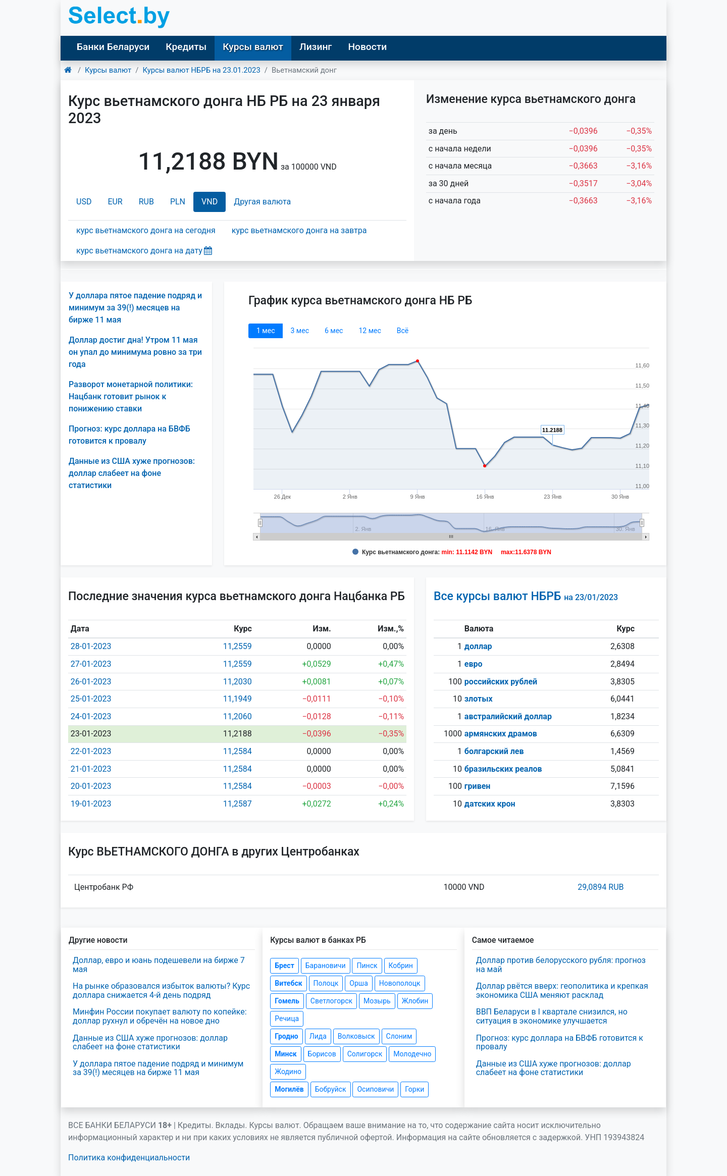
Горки (414, 1089)
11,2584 (237, 751)
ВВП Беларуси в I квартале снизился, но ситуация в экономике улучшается (552, 1016)
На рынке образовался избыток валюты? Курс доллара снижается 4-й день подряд (161, 990)
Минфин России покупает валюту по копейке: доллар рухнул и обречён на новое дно (160, 1016)
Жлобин (415, 1001)
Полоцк (326, 983)
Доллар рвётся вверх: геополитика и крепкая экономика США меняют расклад (562, 990)
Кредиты (186, 46)
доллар (478, 646)
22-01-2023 (91, 751)
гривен (477, 786)
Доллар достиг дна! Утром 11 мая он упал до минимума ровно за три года (135, 352)
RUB (146, 201)
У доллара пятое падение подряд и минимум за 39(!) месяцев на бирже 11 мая (135, 308)
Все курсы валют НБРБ (526, 596)
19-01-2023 (91, 804)
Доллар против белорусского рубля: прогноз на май (561, 964)
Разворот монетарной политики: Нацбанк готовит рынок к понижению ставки (131, 396)
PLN (177, 201)
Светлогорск (331, 1001)
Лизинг (315, 46)
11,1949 (237, 699)
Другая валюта (262, 201)
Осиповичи (375, 1089)
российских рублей (500, 681)
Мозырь (377, 1001)
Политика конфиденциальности (129, 1157)
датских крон (489, 804)
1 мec (265, 331)
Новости (367, 46)
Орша (358, 983)
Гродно (286, 1036)
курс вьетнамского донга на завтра (299, 230)
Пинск (366, 965)
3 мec (299, 331)
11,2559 (237, 646)
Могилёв (289, 1089)
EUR (115, 201)
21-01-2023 (91, 769)
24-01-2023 (91, 716)
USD (83, 201)
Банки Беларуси (113, 46)
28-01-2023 (91, 646)
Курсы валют (253, 46)
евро (473, 664)
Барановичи (325, 965)
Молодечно (412, 1054)
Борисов (322, 1054)
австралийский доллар (508, 716)
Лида (318, 1036)
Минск (285, 1054)
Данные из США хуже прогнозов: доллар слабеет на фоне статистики (132, 473)
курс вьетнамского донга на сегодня (146, 230)
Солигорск (365, 1054)
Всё (402, 331)
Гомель (287, 1001)
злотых (478, 699)
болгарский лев (494, 751)
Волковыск (356, 1036)
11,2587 (237, 804)
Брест (284, 965)
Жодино (288, 1071)
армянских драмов (500, 733)
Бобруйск (330, 1089)
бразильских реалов (503, 769)
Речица (287, 1018)
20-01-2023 (91, 786)
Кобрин (401, 965)
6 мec (334, 331)
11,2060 (237, 716)
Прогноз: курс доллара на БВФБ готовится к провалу (559, 1042)
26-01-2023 (91, 681)
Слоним (399, 1036)
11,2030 (237, 681)
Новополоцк (400, 983)
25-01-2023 (91, 699)
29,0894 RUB (601, 887)
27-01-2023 (91, 664)
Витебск (288, 983)
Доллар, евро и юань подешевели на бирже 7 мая (159, 964)
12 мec (369, 331)
